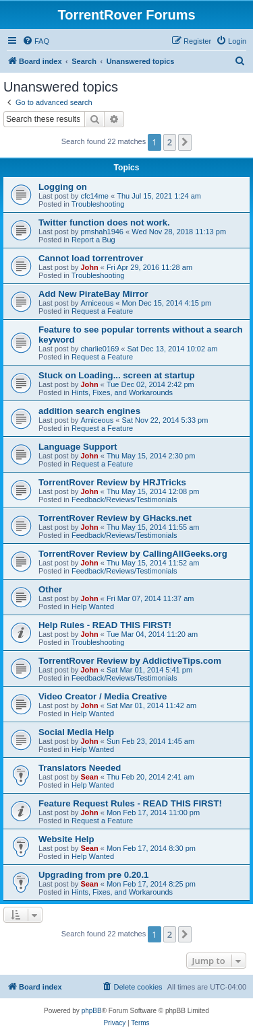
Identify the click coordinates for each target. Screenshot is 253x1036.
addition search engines (89, 411)
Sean (89, 777)
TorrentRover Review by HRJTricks (112, 482)
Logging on (62, 187)
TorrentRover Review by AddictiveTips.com (129, 661)
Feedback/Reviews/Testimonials (124, 499)
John (89, 267)
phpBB (92, 1010)
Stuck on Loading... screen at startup (116, 375)
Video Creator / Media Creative (102, 696)
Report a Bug (93, 240)
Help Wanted (93, 606)
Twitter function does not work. (104, 222)
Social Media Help (76, 732)
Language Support (77, 447)
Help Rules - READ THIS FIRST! (104, 625)
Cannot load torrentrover (90, 258)
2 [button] (169, 142)
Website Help (66, 839)
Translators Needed (79, 768)
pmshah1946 (101, 232)
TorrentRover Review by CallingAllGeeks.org (132, 554)
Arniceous (96, 303)
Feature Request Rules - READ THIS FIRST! (130, 803)
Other (50, 589)
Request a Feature (102, 311)
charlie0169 (99, 349)
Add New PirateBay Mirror (93, 294)
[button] (185, 142)
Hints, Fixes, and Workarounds (122, 392)
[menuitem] (35, 41)
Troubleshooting (98, 204)
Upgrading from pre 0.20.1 (93, 875)
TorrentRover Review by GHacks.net (115, 518)
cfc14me (94, 196)
